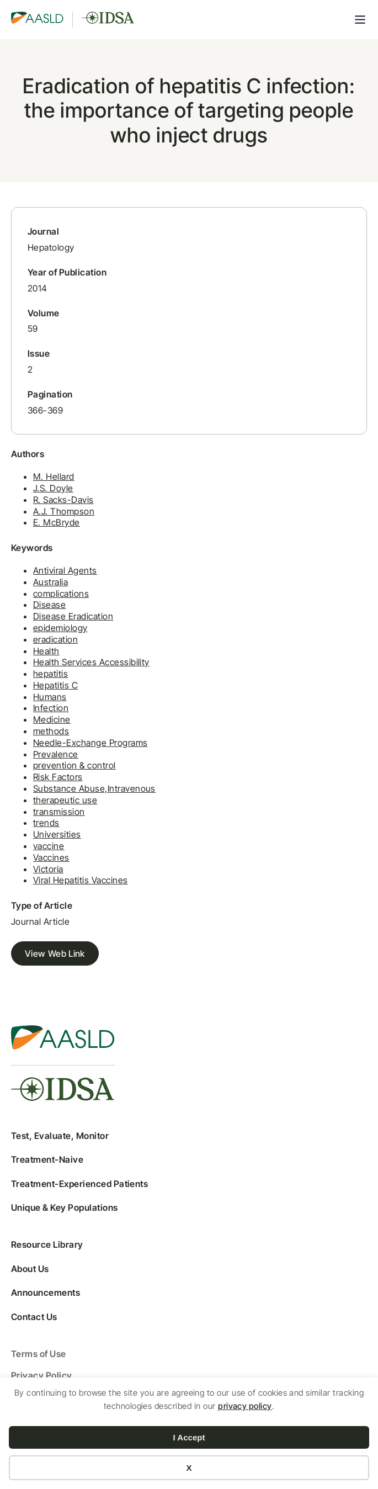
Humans (50, 696)
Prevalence (55, 754)
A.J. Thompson (63, 511)
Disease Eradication (73, 616)
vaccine (48, 845)
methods (51, 730)
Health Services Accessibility (91, 661)
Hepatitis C (55, 685)
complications (61, 593)
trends (46, 822)
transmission (59, 811)
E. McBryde (56, 522)
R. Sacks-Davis (63, 499)
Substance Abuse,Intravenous (94, 788)
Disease (49, 604)
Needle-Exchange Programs (90, 742)
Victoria (48, 869)
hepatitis (50, 673)
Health (46, 650)
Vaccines (51, 857)
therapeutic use (65, 800)
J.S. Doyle (53, 488)
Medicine (52, 719)
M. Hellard (53, 476)
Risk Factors (58, 776)
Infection (50, 707)
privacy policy (245, 1406)
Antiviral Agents (65, 570)
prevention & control (74, 765)
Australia (50, 581)
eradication (55, 639)
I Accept (189, 1437)
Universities (57, 834)
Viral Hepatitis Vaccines (80, 880)
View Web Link (55, 953)
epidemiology (60, 627)
